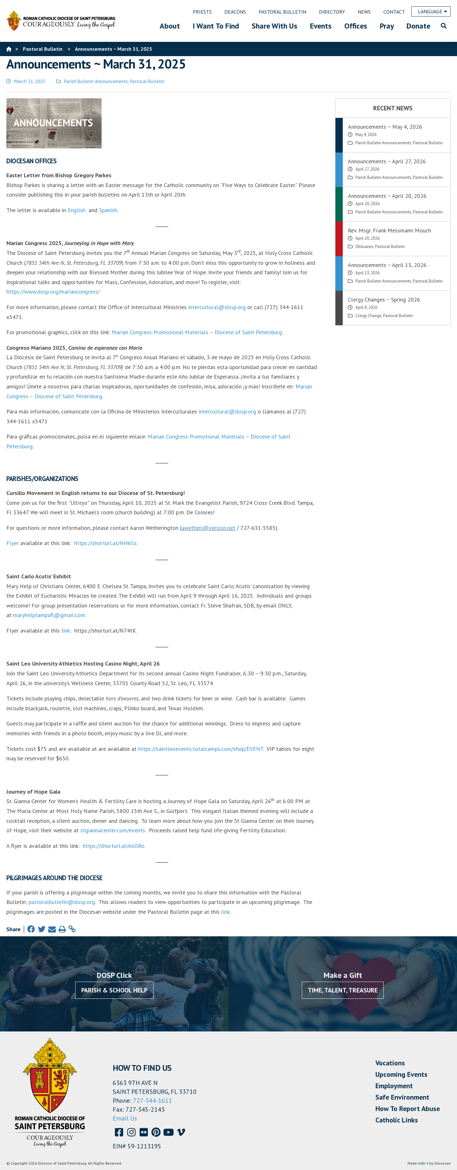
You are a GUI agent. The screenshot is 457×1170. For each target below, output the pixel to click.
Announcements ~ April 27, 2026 (387, 161)
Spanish (108, 210)
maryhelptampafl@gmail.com (49, 615)
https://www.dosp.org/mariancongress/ (53, 291)
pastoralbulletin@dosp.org (62, 902)
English (76, 210)
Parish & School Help (114, 990)
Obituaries (364, 246)
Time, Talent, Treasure (343, 990)
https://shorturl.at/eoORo (113, 845)
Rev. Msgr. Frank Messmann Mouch (389, 230)
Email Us (125, 1118)
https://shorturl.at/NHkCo (105, 543)
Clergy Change (368, 315)
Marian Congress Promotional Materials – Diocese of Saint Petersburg (197, 332)
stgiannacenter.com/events (112, 830)
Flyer (12, 543)
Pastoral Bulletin (147, 81)
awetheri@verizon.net (208, 527)
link (65, 630)
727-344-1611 (152, 1100)
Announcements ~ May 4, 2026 (385, 126)
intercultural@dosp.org (217, 307)
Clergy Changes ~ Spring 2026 (384, 299)
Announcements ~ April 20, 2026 (387, 195)
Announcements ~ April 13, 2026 (387, 265)
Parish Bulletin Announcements (96, 81)
